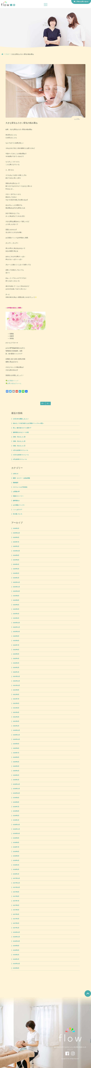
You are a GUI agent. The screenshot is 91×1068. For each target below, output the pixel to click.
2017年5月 (16, 910)
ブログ (7, 54)
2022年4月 (16, 658)
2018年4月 (16, 860)
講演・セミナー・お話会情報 (21, 478)
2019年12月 (16, 784)
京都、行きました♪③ (19, 437)
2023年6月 (16, 604)
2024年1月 (16, 578)
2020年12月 (16, 730)
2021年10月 (16, 685)
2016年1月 (16, 959)
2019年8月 (16, 802)
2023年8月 (16, 600)
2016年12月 (16, 932)
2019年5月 (16, 815)
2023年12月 (16, 582)
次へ (48, 403)
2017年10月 (16, 887)
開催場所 (15, 482)
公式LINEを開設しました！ (21, 419)
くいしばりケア (17, 509)
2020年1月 (16, 779)
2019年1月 (16, 820)
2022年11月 (16, 627)
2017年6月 (16, 905)
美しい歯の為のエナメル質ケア (22, 428)
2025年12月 (16, 533)
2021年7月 (16, 699)
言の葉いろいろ (17, 514)
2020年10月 (16, 739)
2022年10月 (16, 631)
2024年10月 (16, 551)
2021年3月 (16, 717)
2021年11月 (16, 681)
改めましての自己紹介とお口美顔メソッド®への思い (28, 423)
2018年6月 (16, 851)
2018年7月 (16, 847)
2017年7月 (16, 901)
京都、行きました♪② (19, 441)
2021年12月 (16, 676)
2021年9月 (16, 690)
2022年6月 (16, 649)
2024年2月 (16, 573)
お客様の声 (16, 491)
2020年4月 (16, 766)
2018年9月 (16, 838)
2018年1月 (16, 874)
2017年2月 (16, 923)
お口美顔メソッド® (18, 505)
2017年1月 (16, 927)
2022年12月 (16, 622)
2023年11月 (16, 587)
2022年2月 (16, 667)
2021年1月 (16, 726)
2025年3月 (16, 546)
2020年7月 (16, 752)
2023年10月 (16, 591)
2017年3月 (16, 918)
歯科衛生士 (16, 500)
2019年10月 (16, 793)
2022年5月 (16, 654)
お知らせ (15, 473)
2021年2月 (16, 721)
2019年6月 (16, 811)
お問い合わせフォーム (14, 383)
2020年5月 (16, 762)
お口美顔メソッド (12, 380)
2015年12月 (16, 963)
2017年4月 (16, 914)
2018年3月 (16, 865)
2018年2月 (16, 869)
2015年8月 (16, 968)
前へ (42, 403)
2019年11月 (16, 788)
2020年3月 (16, 770)
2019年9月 (16, 797)
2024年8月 (16, 555)
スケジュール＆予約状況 (20, 487)
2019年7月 (16, 806)
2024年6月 (16, 560)
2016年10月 (16, 941)
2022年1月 (16, 672)
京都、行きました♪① (19, 446)
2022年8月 (16, 640)
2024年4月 (16, 564)
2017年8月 (16, 896)
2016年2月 (16, 954)
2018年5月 (16, 856)
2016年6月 (16, 950)
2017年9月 (16, 892)
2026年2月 (16, 528)
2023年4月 (16, 609)
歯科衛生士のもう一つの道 (21, 432)
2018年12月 (16, 824)
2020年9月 (16, 743)
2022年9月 (16, 636)
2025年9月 (16, 537)
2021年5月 (16, 708)
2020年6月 (16, 757)
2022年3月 (16, 663)
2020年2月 (16, 775)
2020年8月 (16, 748)
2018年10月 (16, 833)
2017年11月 (16, 883)
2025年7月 (16, 542)
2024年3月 (16, 569)
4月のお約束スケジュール (20, 450)
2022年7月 (16, 645)
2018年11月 (16, 829)
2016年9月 (16, 945)
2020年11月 (16, 735)
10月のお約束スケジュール (21, 455)
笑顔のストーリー (18, 496)
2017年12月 (16, 878)
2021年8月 (16, 694)
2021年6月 (16, 703)
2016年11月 (16, 936)
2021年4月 (16, 712)
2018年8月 (16, 842)
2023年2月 (16, 618)
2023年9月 (16, 595)
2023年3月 (16, 613)
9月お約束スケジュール (20, 459)
